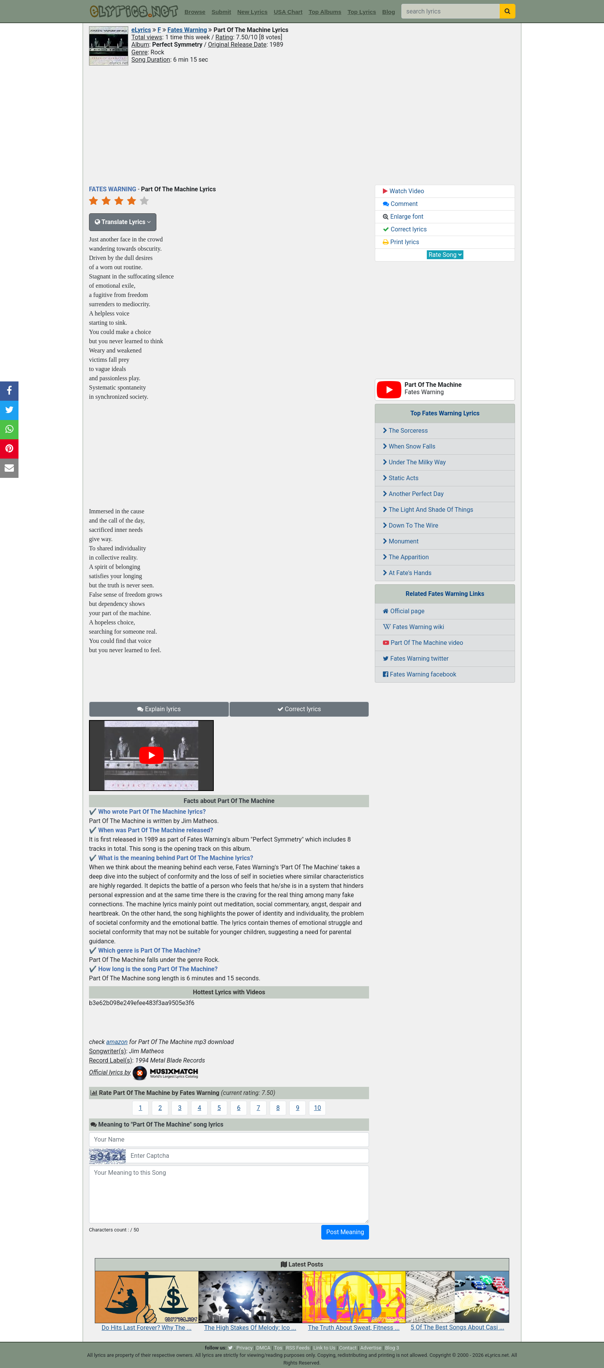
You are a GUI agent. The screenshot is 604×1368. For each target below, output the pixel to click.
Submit (221, 11)
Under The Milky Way (414, 462)
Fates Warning (187, 30)
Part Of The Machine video (423, 642)
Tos (278, 1348)
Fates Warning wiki (413, 627)
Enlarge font (403, 216)
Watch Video (403, 191)
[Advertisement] (302, 125)
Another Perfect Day (413, 494)
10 (317, 1108)
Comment (400, 203)
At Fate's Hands (407, 573)
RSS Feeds (298, 1348)
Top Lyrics (361, 11)
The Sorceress (405, 430)
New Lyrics (252, 11)
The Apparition (406, 557)
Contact (347, 1348)
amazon (117, 1042)
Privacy (245, 1348)
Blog (388, 11)
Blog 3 (392, 1348)
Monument (400, 541)
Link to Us (325, 1348)
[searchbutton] (507, 11)
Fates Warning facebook (419, 674)
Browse (195, 11)
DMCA (263, 1348)
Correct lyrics (299, 709)
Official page (403, 611)
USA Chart (288, 11)
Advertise (370, 1348)
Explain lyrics (159, 709)
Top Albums (325, 11)
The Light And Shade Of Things (428, 509)
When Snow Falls (409, 446)
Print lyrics (401, 242)
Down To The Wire (410, 525)
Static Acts (400, 478)
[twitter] (230, 1348)
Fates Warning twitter (415, 658)
